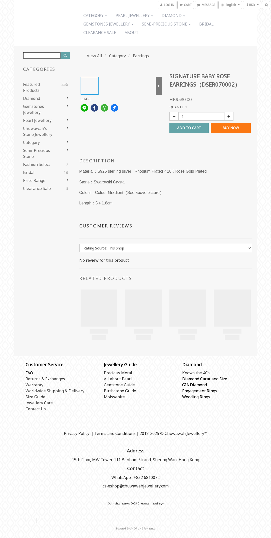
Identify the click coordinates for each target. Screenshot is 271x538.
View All (94, 56)
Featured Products (31, 87)
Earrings (141, 56)
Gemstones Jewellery (108, 24)
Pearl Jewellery (134, 15)
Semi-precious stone (166, 24)
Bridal (206, 24)
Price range (34, 180)
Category (95, 15)
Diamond (173, 15)
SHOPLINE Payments (142, 528)
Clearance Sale (99, 32)
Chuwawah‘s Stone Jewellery (37, 131)
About (132, 32)
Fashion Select (36, 164)
